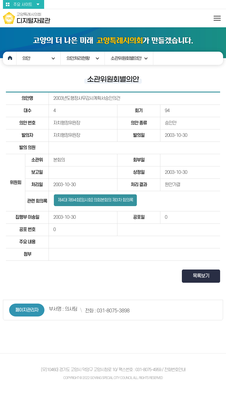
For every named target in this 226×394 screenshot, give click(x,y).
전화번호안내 (174, 369)
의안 (26, 58)
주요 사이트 (22, 4)
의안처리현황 (78, 58)
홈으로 (9, 58)
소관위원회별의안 (126, 58)
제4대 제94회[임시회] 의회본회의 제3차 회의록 (95, 200)
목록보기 (201, 276)
